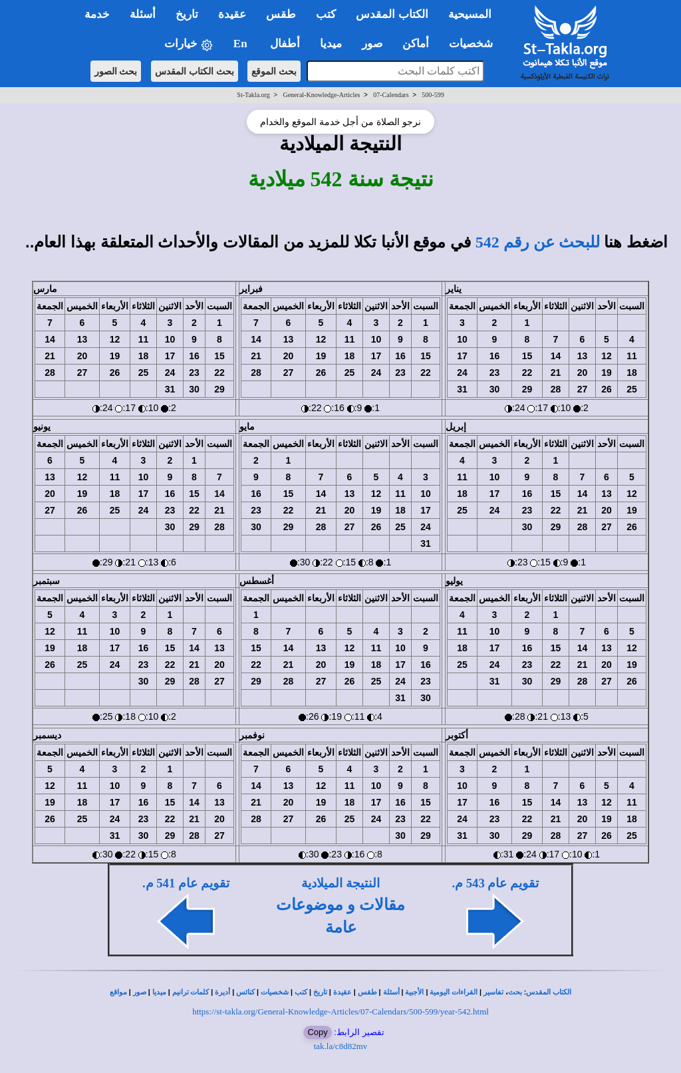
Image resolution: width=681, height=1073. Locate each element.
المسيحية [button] (469, 14)
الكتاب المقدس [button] (392, 14)
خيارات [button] (188, 44)
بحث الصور (116, 71)
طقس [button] (281, 14)
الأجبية (414, 992)
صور (139, 992)
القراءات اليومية (453, 992)
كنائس (245, 992)
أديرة (222, 992)
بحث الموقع (274, 71)
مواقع (118, 992)
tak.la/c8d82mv (341, 1046)
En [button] (241, 43)
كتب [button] (326, 14)
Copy (317, 1032)
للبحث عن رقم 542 (538, 242)
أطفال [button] (285, 43)
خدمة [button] (97, 14)
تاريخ (320, 992)
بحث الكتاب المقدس (194, 71)
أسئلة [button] (143, 14)
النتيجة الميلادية (340, 883)
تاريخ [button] (187, 14)
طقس (367, 992)
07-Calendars (390, 94)
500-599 (433, 94)
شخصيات (275, 992)
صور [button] (372, 43)
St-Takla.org (253, 94)
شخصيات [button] (475, 43)
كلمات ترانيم (190, 992)
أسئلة (391, 992)
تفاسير (493, 992)
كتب (301, 992)
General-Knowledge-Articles (321, 94)
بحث (515, 992)
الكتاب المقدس (548, 992)
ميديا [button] (331, 43)
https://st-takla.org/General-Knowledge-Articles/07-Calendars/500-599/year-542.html (340, 1011)
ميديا (159, 992)
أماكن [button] (415, 43)
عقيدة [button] (232, 14)
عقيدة (342, 992)
